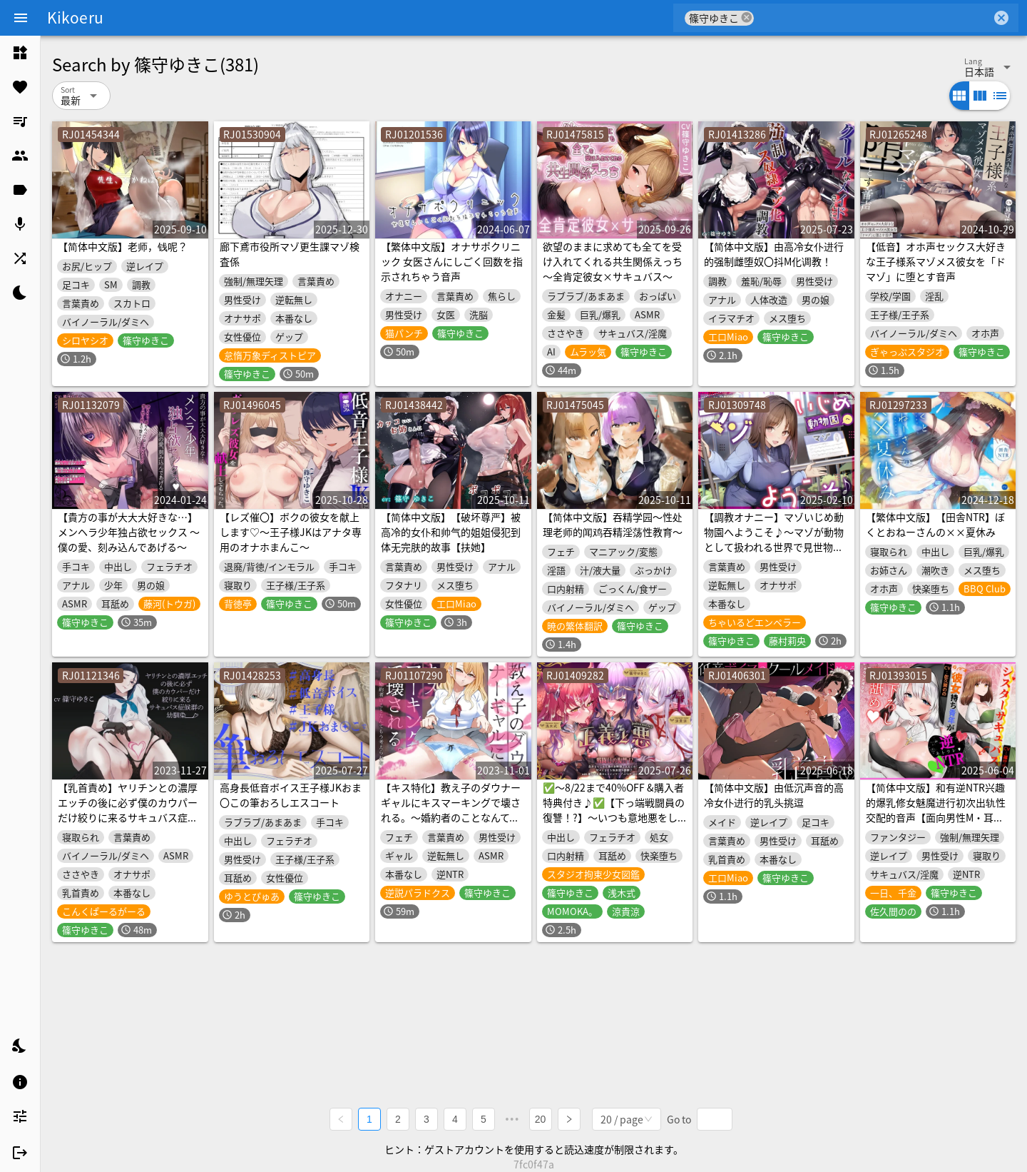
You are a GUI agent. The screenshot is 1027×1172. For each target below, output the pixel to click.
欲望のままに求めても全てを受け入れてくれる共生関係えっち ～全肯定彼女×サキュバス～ (613, 261)
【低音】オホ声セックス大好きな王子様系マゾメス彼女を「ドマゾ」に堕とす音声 (936, 261)
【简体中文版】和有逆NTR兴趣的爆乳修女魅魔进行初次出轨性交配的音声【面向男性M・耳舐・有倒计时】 (936, 809)
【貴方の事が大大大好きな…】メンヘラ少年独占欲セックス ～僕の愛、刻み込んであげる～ (129, 532)
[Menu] (21, 18)
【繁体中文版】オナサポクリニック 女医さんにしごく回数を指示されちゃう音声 (452, 261)
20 (540, 1119)
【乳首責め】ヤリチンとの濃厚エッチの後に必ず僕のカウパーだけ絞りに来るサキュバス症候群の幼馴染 (128, 809)
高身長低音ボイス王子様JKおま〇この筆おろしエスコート (291, 794)
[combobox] (872, 17)
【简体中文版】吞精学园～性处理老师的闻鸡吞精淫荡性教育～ (613, 524)
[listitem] (20, 53)
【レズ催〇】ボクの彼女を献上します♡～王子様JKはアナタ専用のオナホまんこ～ (291, 532)
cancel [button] (746, 17)
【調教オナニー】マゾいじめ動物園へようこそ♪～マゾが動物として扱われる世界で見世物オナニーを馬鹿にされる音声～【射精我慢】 (774, 547)
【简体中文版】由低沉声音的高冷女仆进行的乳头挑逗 (774, 794)
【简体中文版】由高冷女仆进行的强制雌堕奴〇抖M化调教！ (774, 253)
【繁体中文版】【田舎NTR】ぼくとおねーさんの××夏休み (935, 524)
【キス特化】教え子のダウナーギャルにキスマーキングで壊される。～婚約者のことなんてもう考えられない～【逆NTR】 (451, 809)
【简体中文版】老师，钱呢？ (123, 246)
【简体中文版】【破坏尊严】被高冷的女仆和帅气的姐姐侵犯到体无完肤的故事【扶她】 (451, 532)
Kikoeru (75, 17)
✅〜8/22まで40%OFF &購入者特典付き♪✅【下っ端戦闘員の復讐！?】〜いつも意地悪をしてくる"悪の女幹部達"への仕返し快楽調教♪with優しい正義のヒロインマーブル (614, 824)
